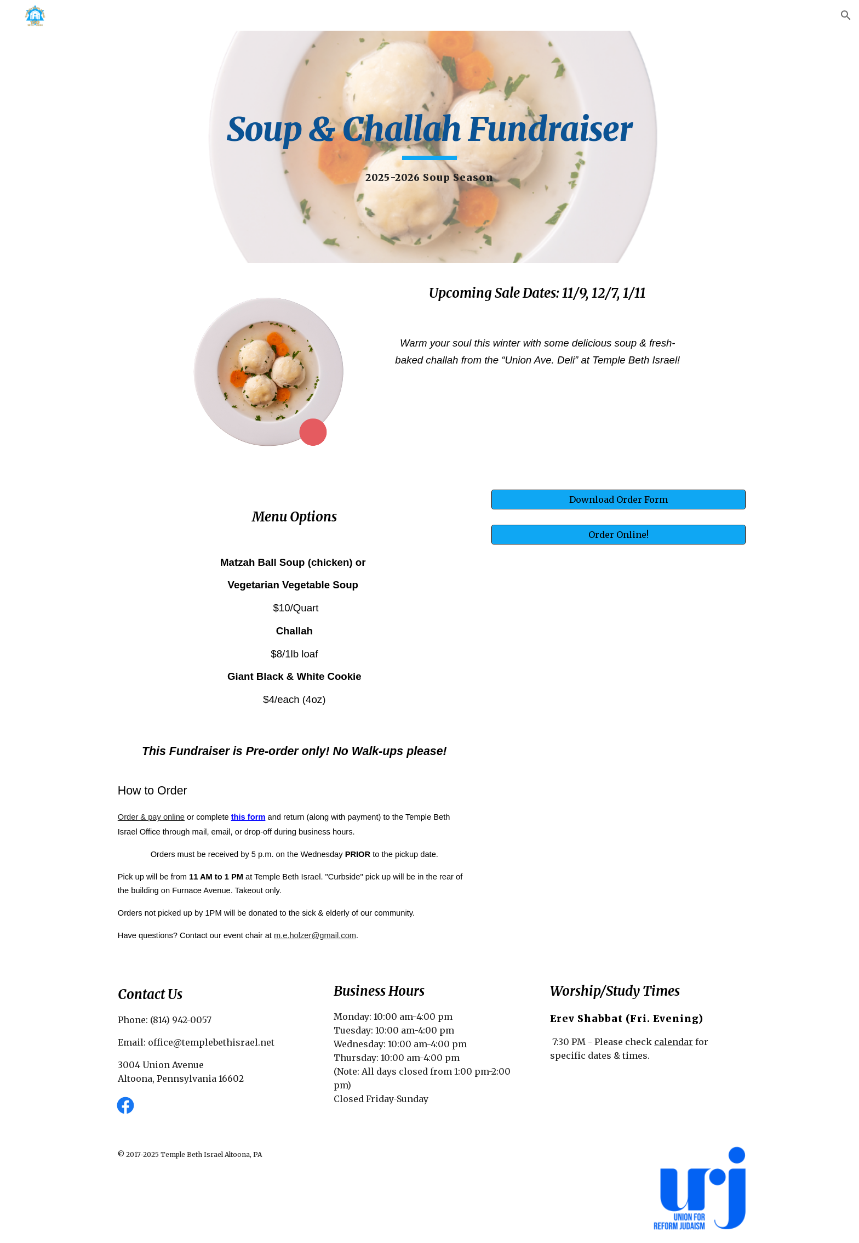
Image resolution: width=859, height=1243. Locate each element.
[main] (429, 147)
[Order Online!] (618, 534)
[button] (846, 15)
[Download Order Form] (618, 499)
